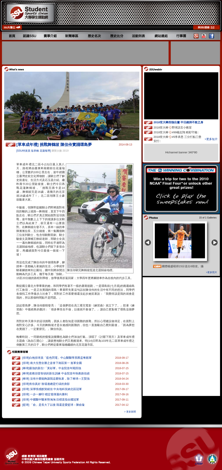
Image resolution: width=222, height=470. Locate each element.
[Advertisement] (85, 53)
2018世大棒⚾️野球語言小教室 (177, 127)
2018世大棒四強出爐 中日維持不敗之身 (182, 122)
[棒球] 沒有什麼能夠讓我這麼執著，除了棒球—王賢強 (56, 378)
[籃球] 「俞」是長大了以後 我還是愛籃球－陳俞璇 (53, 404)
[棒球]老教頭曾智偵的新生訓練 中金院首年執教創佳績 (56, 373)
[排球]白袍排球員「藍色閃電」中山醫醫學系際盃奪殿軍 (57, 357)
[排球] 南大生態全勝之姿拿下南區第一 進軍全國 (52, 363)
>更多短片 (211, 139)
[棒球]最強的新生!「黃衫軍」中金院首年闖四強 (51, 368)
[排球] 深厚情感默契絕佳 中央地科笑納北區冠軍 (52, 389)
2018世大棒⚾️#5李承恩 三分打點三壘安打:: (177, 139)
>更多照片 (211, 272)
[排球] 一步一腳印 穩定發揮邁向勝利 (45, 394)
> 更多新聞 (130, 411)
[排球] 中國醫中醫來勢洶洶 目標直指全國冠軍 (50, 399)
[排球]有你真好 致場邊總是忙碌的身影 (46, 383)
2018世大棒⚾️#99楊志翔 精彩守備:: (180, 132)
